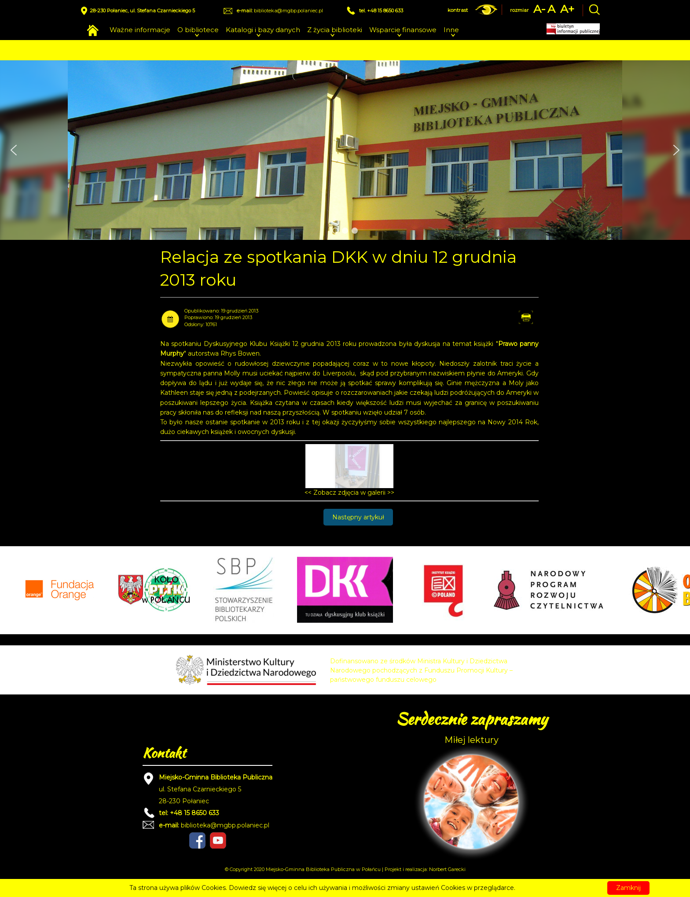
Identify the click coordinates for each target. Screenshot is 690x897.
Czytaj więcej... (539, 888)
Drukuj (534, 317)
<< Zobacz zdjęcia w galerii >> (349, 492)
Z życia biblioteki (334, 30)
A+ (567, 9)
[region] (345, 150)
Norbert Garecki (447, 869)
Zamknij (628, 888)
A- (539, 9)
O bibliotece (198, 30)
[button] (14, 150)
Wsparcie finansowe (403, 30)
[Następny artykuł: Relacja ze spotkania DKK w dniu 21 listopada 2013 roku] (358, 517)
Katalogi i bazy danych (263, 30)
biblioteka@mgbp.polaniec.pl (288, 10)
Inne (451, 30)
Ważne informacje (140, 30)
